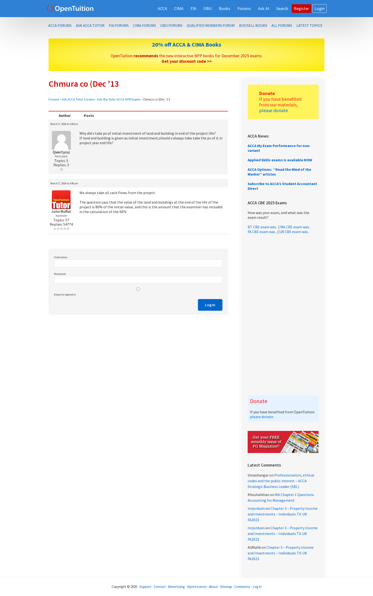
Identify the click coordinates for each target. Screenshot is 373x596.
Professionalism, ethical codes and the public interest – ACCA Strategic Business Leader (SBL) (281, 481)
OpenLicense (197, 586)
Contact (160, 586)
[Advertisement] (283, 314)
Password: (60, 274)
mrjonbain (256, 508)
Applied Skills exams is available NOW (280, 159)
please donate (273, 110)
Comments (242, 586)
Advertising (176, 586)
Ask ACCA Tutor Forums (78, 99)
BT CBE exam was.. (263, 226)
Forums (54, 99)
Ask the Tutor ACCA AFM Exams (119, 99)
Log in (257, 586)
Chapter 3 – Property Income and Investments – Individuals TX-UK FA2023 (283, 514)
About (213, 586)
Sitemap (226, 586)
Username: (61, 257)
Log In (210, 304)
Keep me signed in (65, 294)
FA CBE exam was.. (262, 231)
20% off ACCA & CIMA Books (186, 44)
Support (145, 586)
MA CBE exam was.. (295, 226)
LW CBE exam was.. (294, 231)
